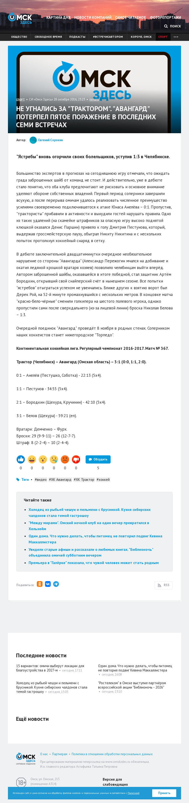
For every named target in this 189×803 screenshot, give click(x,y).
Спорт (163, 36)
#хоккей (103, 479)
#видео (41, 479)
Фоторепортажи (165, 17)
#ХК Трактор (84, 479)
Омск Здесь (20, 18)
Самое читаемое (130, 17)
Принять (164, 793)
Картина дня (58, 17)
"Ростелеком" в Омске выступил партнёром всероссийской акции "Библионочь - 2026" (132, 685)
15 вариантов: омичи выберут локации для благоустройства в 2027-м (50, 668)
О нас (44, 754)
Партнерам (59, 754)
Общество (19, 36)
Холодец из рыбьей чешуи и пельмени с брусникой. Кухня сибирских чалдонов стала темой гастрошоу (51, 687)
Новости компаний (93, 17)
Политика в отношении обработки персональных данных (112, 754)
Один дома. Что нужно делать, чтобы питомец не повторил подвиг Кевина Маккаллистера (135, 668)
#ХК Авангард (60, 479)
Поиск (172, 26)
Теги (25, 479)
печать (94, 99)
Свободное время (48, 36)
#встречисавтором (108, 36)
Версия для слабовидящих (115, 782)
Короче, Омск (141, 36)
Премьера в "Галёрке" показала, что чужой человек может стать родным (94, 562)
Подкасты (77, 36)
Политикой (133, 793)
